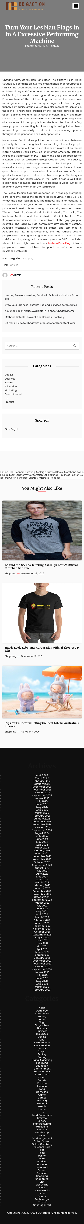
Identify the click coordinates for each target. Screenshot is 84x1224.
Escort (42, 1077)
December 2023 (41, 856)
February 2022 (42, 920)
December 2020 (42, 960)
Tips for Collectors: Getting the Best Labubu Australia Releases (42, 725)
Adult (42, 1007)
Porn (42, 1158)
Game (42, 1094)
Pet (42, 1149)
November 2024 (41, 824)
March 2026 (42, 778)
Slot (42, 1181)
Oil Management (42, 1138)
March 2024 (42, 847)
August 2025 (42, 798)
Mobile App (42, 1132)
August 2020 (42, 972)
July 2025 (42, 801)
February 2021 (42, 955)
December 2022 (41, 891)
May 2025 (42, 807)
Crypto (42, 1051)
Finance (42, 1086)
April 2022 (42, 914)
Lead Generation (42, 1115)
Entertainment (13, 394)
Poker (42, 1152)
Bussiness (42, 1033)
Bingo (42, 1022)
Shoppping (42, 1178)
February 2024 (42, 850)
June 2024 (42, 839)
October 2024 (42, 827)
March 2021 (42, 952)
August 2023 (42, 868)
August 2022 (42, 902)
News (42, 1135)
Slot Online (42, 1184)
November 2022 (42, 894)
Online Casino (42, 1141)
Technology (42, 1199)
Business (10, 378)
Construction (42, 1045)
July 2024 (42, 836)
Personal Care (42, 1147)
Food (42, 1089)
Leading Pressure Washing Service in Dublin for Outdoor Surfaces (41, 297)
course (42, 1048)
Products (42, 1164)
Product (9, 402)
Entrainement (42, 1071)
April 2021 (42, 949)
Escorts (42, 1080)
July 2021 (42, 940)
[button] (75, 6)
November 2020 (41, 963)
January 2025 (42, 818)
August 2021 (42, 937)
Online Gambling (42, 1144)
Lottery (42, 1120)
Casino (9, 374)
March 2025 (42, 812)
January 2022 (42, 923)
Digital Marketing (42, 1060)
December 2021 (42, 926)
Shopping (27, 258)
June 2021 (42, 943)
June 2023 (42, 873)
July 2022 (42, 905)
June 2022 (42, 908)
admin (55, 45)
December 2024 (42, 821)
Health (9, 382)
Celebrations (42, 1042)
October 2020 (42, 966)
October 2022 (42, 897)
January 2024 (42, 853)
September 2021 (42, 934)
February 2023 (42, 885)
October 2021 (42, 931)
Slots (42, 1187)
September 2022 (42, 899)
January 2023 (42, 888)
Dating (42, 1054)
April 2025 (42, 810)
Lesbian (14, 264)
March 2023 (42, 882)
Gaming (42, 1100)
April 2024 (42, 844)
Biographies (42, 1025)
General (42, 1103)
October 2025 (42, 792)
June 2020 (42, 978)
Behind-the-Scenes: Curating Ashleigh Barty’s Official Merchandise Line (41, 567)
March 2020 (42, 986)
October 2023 (42, 862)
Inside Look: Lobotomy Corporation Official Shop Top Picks (42, 649)
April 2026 (42, 775)
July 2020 (42, 975)
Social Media (42, 1190)
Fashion (42, 1083)
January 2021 (42, 957)
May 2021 (42, 946)
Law (7, 398)
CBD (42, 1039)
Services (42, 1173)
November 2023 (42, 859)
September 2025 (42, 795)
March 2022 (42, 917)
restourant (42, 1167)
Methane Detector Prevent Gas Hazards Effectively (34, 317)
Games (42, 1097)
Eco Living (42, 1062)
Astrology (42, 1010)
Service (42, 1170)
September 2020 (42, 969)
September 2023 (42, 865)
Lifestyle (42, 1118)
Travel (42, 1202)
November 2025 (41, 789)
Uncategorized (42, 1205)
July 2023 (42, 870)
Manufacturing (42, 1123)
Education (11, 386)
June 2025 (42, 804)
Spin (41, 1193)
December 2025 (42, 786)
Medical (42, 1129)
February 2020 (41, 989)
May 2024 (42, 841)
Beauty (42, 1016)
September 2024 (42, 830)
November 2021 (42, 928)
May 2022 (42, 911)
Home (42, 1109)
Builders (42, 1028)
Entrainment (42, 1074)
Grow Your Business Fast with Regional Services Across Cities (41, 305)
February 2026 (42, 781)
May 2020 (42, 981)
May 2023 (42, 876)
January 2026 (42, 783)
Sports (42, 1196)
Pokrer (42, 1155)
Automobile (42, 1013)
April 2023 (42, 879)
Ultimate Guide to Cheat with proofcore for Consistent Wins (40, 323)
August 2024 (42, 833)
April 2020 (42, 984)
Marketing (11, 390)
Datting (42, 1057)
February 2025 (41, 815)
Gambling (42, 1091)
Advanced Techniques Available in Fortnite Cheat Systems (39, 311)
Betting (42, 1019)
